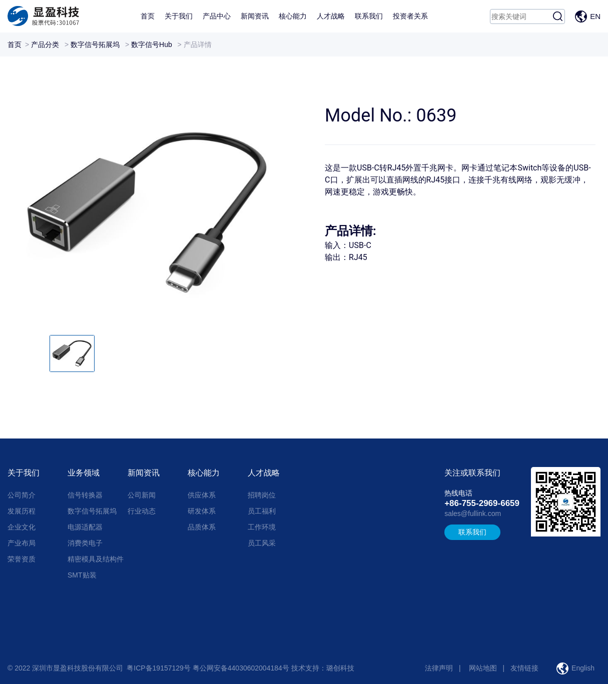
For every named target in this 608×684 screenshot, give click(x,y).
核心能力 (293, 16)
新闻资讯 (255, 16)
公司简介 (22, 495)
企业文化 (22, 527)
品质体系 (202, 527)
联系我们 (369, 16)
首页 (148, 16)
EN (595, 16)
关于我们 (179, 16)
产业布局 (22, 543)
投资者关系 (410, 16)
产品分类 (45, 44)
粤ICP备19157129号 (159, 668)
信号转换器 (85, 495)
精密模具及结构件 (96, 559)
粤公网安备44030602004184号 (241, 668)
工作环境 (262, 527)
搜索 (557, 16)
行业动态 (142, 511)
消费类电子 (85, 543)
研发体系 (202, 511)
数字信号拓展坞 (95, 44)
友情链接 (524, 668)
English (582, 668)
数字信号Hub (151, 44)
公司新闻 (142, 495)
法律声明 (439, 668)
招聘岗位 (262, 495)
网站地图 (483, 668)
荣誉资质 (22, 559)
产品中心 (217, 16)
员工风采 (262, 543)
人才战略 (331, 16)
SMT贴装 (82, 575)
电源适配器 (85, 527)
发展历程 (22, 511)
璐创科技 (340, 668)
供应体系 (202, 495)
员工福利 (262, 511)
